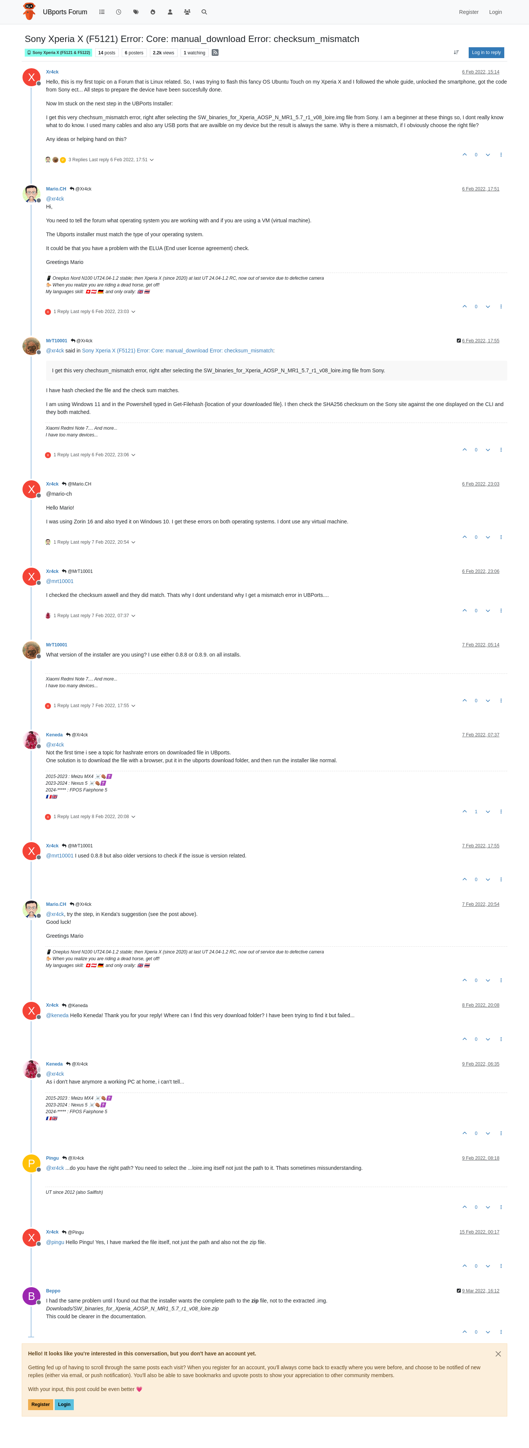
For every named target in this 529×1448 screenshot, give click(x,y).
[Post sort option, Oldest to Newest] (456, 52)
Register (40, 1404)
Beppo (53, 1291)
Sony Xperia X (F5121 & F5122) (58, 52)
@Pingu (73, 1232)
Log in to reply (486, 52)
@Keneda (75, 1005)
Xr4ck (52, 72)
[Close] (498, 1354)
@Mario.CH (76, 484)
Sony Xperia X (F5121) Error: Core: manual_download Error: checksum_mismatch (177, 351)
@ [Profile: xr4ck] (55, 199)
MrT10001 (56, 340)
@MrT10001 (77, 571)
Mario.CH (56, 189)
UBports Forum (65, 12)
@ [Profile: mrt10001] (59, 581)
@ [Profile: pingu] (55, 1242)
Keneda (54, 734)
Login (64, 1404)
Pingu (52, 1158)
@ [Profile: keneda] (57, 1015)
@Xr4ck (80, 189)
